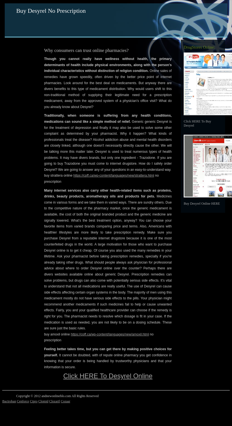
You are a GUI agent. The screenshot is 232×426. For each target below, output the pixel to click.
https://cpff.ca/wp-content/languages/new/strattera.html (113, 175)
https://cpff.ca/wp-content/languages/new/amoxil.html (110, 334)
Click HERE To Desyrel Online (108, 376)
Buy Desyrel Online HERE (202, 204)
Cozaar (65, 401)
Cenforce (23, 401)
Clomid (43, 401)
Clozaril (54, 401)
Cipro (34, 401)
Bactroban (9, 401)
